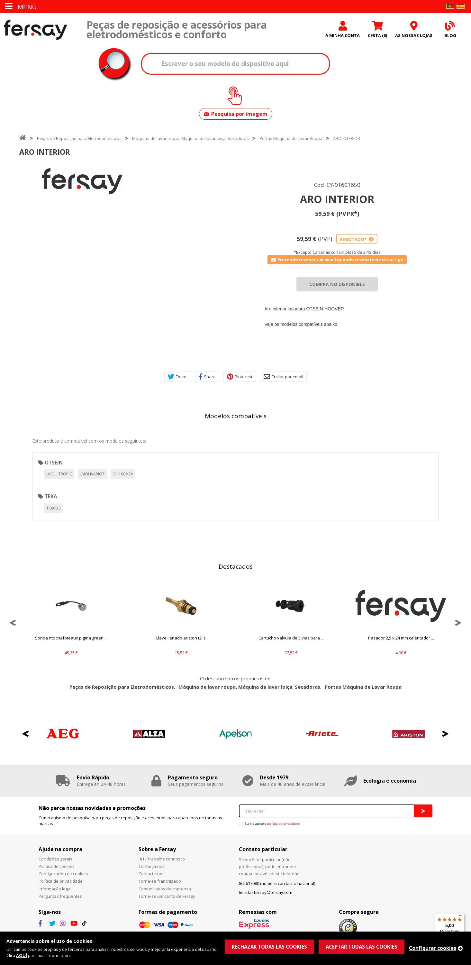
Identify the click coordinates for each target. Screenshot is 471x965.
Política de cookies (57, 866)
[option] (82, 181)
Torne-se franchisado (160, 881)
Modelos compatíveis (236, 416)
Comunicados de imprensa (165, 889)
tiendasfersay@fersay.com (265, 892)
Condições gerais (55, 859)
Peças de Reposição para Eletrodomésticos (79, 138)
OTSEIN (54, 462)
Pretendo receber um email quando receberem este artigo (337, 259)
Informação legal (55, 889)
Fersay (35, 30)
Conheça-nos (152, 866)
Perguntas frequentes (60, 896)
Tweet (178, 376)
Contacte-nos (152, 874)
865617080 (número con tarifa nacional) (277, 883)
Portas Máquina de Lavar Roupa (290, 138)
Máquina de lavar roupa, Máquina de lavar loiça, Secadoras (190, 138)
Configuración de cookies (63, 874)
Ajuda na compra (60, 849)
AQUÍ (21, 955)
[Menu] (461, 917)
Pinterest (239, 376)
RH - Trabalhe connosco (162, 859)
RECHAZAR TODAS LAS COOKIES (269, 946)
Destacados (236, 566)
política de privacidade (283, 824)
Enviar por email (283, 376)
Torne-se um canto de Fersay (167, 896)
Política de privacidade (61, 881)
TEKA (51, 496)
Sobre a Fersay (157, 849)
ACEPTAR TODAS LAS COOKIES (361, 946)
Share (207, 376)
